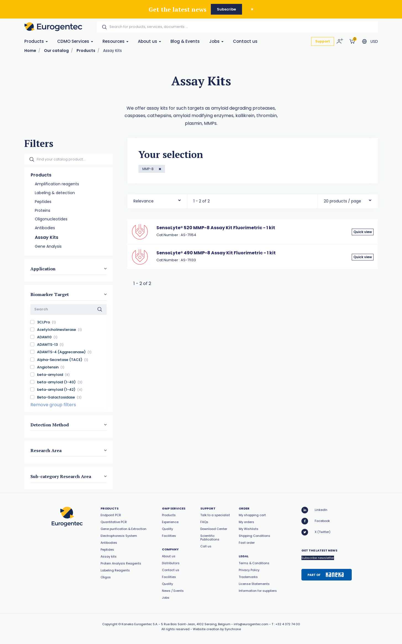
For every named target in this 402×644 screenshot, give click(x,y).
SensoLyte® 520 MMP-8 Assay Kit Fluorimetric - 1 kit (215, 228)
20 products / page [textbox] (342, 201)
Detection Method (49, 425)
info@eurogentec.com (251, 624)
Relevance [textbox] (143, 201)
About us (149, 41)
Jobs (216, 41)
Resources (115, 41)
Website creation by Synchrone (217, 629)
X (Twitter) (315, 532)
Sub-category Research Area (60, 476)
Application (43, 269)
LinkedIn (314, 510)
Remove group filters (53, 405)
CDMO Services (75, 41)
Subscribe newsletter (317, 558)
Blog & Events (185, 41)
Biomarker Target (49, 294)
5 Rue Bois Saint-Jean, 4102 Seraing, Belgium (195, 624)
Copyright (109, 624)
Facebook (315, 521)
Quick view (362, 231)
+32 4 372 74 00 (287, 624)
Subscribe (226, 9)
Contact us (245, 41)
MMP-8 (148, 169)
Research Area (46, 450)
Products (36, 41)
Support (322, 41)
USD (374, 41)
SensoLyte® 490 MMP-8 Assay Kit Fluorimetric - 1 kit (216, 253)
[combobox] (157, 199)
